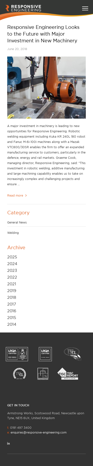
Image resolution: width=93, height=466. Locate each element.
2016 (11, 311)
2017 (11, 304)
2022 (12, 277)
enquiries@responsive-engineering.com (38, 432)
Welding (13, 232)
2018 (11, 297)
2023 (12, 270)
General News (17, 222)
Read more (17, 195)
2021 (11, 284)
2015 (11, 317)
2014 (11, 324)
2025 (12, 257)
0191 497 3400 (36, 430)
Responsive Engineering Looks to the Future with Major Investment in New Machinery (43, 34)
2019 (11, 290)
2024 (12, 264)
